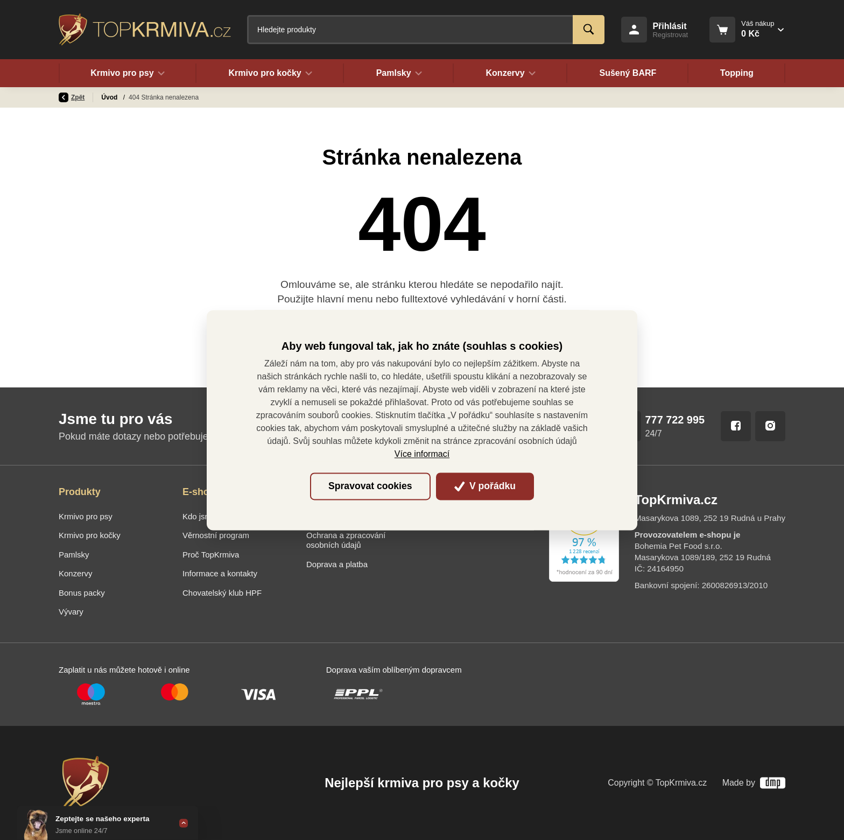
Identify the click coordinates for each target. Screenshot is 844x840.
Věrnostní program (215, 535)
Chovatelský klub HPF (222, 592)
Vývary (71, 611)
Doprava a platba (337, 564)
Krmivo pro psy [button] (127, 73)
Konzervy (75, 573)
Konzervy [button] (510, 73)
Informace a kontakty (219, 573)
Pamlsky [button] (399, 73)
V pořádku (485, 486)
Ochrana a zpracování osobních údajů (345, 540)
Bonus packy (82, 592)
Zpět (72, 97)
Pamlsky (74, 554)
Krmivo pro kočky (90, 535)
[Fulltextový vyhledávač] (425, 29)
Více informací (422, 453)
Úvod (110, 97)
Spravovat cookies (370, 486)
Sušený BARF (627, 73)
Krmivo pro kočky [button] (270, 73)
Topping (736, 73)
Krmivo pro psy (85, 516)
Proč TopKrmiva (210, 554)
